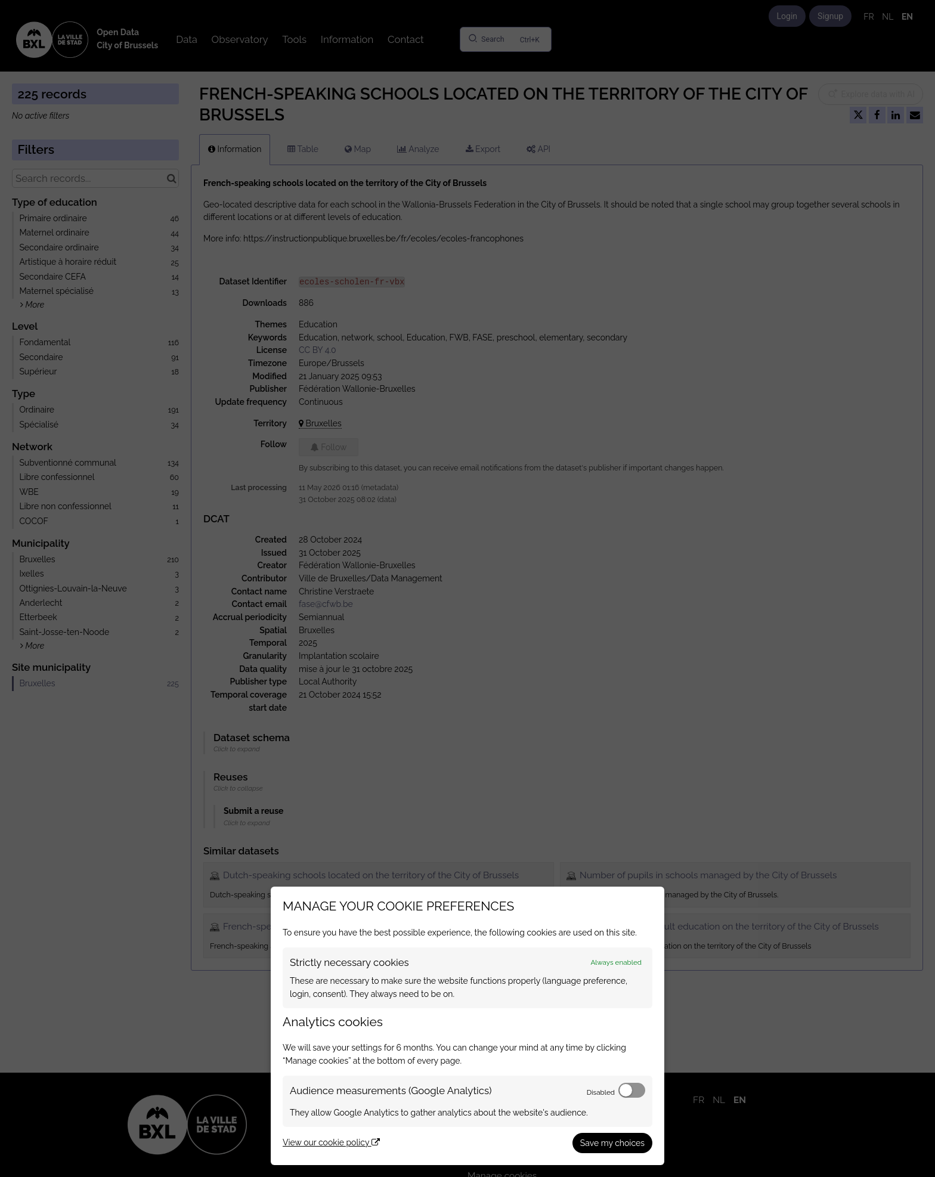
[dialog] (467, 1026)
